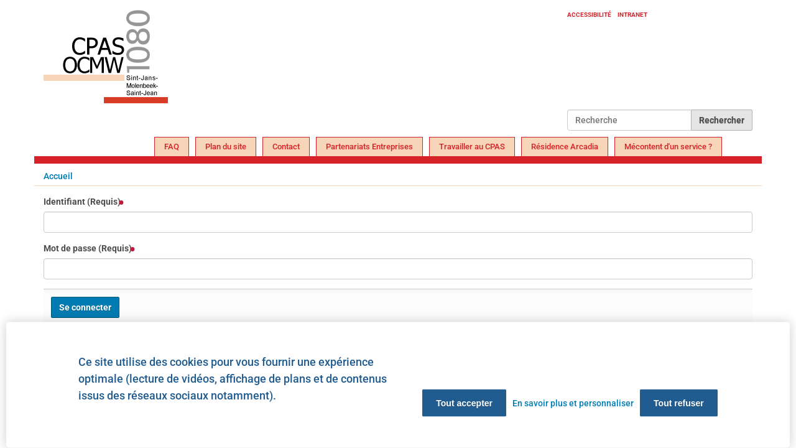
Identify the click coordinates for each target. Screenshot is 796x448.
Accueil (58, 176)
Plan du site (225, 146)
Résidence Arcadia (564, 146)
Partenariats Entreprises (369, 146)
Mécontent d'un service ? (668, 146)
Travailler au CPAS (472, 146)
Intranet (632, 14)
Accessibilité (589, 14)
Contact (286, 146)
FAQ (171, 146)
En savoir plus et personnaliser (573, 403)
